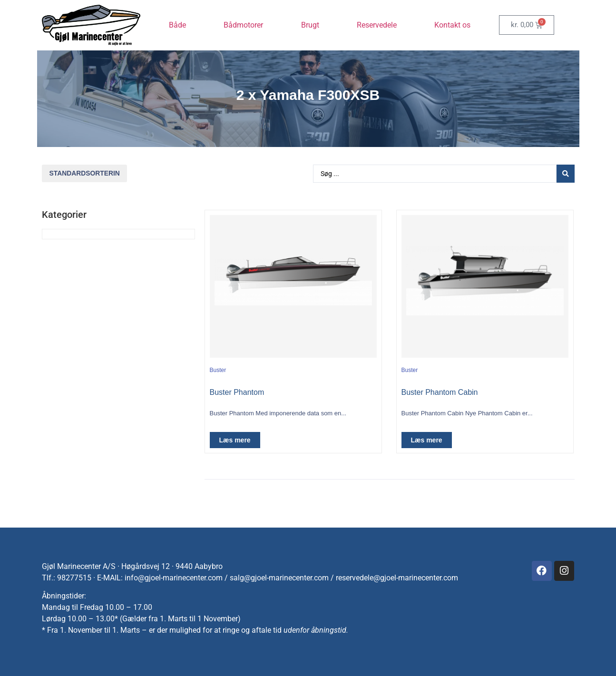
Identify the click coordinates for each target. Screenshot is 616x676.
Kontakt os (452, 24)
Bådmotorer (243, 24)
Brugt (310, 24)
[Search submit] (566, 174)
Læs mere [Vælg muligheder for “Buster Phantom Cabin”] (426, 440)
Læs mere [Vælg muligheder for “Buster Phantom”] (235, 440)
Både (177, 24)
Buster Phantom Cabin (439, 392)
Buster (218, 370)
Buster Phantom (237, 392)
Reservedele (377, 24)
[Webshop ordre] (84, 173)
